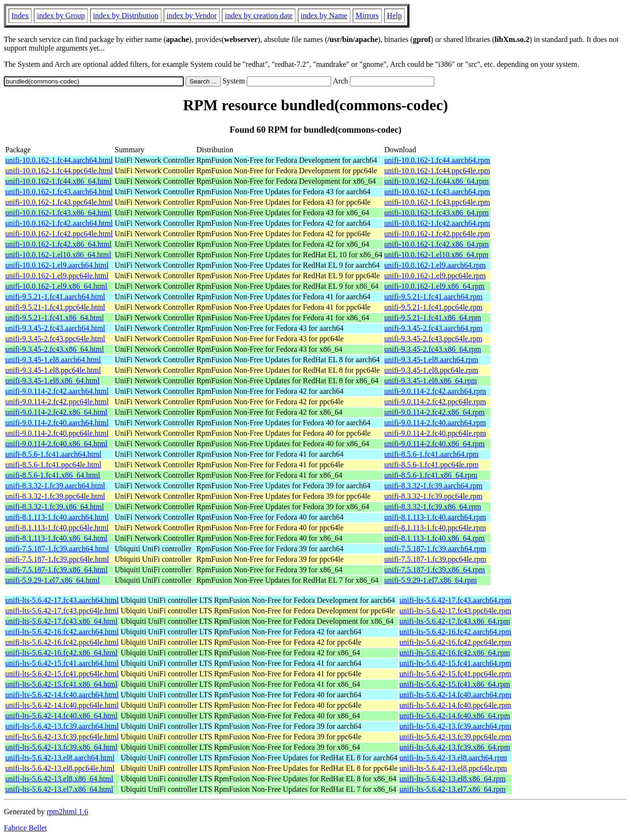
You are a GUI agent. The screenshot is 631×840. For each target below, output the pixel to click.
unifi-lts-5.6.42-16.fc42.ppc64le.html (62, 642)
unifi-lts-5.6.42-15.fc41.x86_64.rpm (455, 684)
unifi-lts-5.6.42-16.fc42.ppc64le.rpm (455, 642)
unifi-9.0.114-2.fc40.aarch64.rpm (435, 423)
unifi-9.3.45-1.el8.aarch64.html (53, 360)
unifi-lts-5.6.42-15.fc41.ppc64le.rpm (455, 674)
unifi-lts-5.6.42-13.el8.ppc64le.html (60, 768)
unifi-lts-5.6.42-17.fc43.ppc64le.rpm (455, 611)
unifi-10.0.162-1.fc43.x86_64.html (58, 213)
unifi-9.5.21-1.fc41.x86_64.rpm (432, 318)
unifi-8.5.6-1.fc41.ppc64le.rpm (431, 465)
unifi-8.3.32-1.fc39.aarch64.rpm (433, 486)
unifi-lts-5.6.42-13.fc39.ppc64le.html (62, 737)
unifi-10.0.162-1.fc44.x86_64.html (58, 181)
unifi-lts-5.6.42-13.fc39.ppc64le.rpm (455, 737)
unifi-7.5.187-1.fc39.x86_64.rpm (434, 570)
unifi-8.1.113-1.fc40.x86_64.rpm (434, 538)
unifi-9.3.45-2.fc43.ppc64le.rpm (433, 339)
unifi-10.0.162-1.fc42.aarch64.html (59, 223)
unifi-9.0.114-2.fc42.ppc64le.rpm (435, 402)
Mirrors (367, 15)
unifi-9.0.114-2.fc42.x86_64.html (56, 412)
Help (394, 15)
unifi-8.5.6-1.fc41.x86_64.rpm (430, 475)
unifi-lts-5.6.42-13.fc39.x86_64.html (61, 747)
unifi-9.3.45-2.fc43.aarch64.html (55, 328)
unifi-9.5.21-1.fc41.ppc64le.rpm (433, 307)
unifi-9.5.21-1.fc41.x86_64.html (54, 318)
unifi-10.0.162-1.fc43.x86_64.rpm (436, 213)
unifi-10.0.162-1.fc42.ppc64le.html (59, 234)
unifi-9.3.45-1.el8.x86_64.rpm (430, 381)
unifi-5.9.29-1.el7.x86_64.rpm (430, 580)
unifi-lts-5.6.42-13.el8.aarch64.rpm (453, 758)
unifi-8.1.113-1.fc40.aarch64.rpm (435, 517)
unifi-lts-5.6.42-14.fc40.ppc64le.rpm (455, 705)
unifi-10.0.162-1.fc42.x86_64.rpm (436, 244)
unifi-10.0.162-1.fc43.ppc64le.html (59, 202)
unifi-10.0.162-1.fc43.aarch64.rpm (437, 192)
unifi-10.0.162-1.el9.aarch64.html (56, 265)
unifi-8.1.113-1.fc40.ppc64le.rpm (435, 528)
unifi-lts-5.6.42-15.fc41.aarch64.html (62, 663)
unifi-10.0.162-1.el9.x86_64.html (56, 286)
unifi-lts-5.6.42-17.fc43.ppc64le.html (62, 611)
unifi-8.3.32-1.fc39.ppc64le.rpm (433, 496)
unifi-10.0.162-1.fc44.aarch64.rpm (437, 160)
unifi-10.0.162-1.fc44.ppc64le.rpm (437, 171)
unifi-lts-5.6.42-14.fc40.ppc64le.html (62, 705)
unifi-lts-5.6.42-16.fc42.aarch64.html (62, 632)
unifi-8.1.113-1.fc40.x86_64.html (56, 538)
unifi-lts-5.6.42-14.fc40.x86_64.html (61, 716)
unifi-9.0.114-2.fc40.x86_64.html (56, 444)
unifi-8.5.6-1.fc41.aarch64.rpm (431, 454)
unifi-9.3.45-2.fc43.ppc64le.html (55, 339)
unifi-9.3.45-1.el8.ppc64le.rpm (431, 370)
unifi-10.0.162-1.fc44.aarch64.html (59, 160)
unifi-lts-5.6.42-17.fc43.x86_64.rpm (455, 621)
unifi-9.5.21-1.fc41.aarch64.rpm (433, 297)
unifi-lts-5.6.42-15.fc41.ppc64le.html (62, 674)
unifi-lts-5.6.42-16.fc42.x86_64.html (61, 653)
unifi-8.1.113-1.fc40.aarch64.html (57, 517)
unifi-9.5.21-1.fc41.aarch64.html (55, 297)
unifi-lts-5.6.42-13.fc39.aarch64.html (62, 726)
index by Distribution (125, 15)
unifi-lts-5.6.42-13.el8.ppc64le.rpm (453, 768)
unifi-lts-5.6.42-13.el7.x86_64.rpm (453, 789)
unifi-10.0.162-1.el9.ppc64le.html (56, 276)
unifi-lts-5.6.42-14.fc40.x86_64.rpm (455, 716)
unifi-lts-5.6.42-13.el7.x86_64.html (59, 789)
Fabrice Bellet (25, 828)
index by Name (324, 15)
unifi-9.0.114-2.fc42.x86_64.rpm (434, 412)
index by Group (60, 15)
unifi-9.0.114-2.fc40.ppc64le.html (57, 433)
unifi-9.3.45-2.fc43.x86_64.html (54, 349)
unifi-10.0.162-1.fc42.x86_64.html (58, 244)
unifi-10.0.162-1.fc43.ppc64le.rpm (437, 202)
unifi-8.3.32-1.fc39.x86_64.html (54, 507)
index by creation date (259, 15)
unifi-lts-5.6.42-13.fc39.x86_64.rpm (455, 747)
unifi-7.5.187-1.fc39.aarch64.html (57, 549)
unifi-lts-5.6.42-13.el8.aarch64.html (60, 758)
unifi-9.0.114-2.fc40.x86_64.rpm (434, 444)
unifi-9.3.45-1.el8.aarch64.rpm (431, 360)
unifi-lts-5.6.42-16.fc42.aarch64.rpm (455, 632)
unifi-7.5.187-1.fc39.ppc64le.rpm (435, 559)
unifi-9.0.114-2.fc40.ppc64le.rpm (435, 433)
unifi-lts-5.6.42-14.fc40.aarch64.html (62, 695)
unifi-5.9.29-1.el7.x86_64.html (52, 580)
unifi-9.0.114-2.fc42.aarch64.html (57, 391)
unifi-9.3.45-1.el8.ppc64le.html (53, 370)
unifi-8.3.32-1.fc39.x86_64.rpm (432, 507)
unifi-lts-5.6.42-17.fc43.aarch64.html (62, 600)
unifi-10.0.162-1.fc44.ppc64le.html (59, 171)
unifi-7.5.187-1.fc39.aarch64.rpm (435, 549)
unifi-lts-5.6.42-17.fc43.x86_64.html (61, 621)
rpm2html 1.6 (67, 812)
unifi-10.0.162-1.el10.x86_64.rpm (436, 255)
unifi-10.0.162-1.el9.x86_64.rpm (434, 286)
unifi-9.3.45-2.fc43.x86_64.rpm (432, 349)
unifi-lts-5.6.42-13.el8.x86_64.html (59, 779)
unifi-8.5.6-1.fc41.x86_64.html (52, 475)
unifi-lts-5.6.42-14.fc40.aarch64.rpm (455, 695)
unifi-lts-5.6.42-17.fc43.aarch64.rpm (455, 600)
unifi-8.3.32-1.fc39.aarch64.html (55, 486)
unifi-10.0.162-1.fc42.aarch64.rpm (437, 223)
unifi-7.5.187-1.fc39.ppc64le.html (57, 559)
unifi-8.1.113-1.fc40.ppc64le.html (57, 528)
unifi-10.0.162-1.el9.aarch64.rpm (435, 265)
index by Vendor (192, 15)
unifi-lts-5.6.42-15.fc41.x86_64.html (61, 684)
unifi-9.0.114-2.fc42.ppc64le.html (57, 402)
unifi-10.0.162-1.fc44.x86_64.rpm (436, 181)
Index (20, 15)
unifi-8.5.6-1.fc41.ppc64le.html (53, 465)
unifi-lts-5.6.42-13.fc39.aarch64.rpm (455, 726)
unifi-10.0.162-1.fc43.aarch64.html (59, 192)
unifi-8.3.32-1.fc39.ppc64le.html (55, 496)
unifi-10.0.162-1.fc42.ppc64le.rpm (437, 234)
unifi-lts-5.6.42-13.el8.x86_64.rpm (453, 779)
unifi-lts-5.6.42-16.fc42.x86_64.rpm (455, 653)
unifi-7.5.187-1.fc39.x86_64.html (56, 570)
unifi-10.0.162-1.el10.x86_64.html (58, 255)
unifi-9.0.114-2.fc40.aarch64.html (57, 423)
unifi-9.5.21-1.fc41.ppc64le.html (55, 307)
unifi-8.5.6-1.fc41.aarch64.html (53, 454)
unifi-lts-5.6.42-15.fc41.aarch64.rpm (455, 663)
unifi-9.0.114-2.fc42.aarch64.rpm (435, 391)
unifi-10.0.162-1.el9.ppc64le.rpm (435, 276)
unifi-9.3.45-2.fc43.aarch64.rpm (433, 328)
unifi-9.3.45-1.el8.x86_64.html (52, 381)
